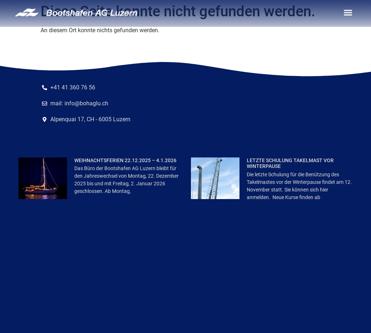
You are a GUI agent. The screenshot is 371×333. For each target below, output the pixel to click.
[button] (348, 13)
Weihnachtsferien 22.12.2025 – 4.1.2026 (125, 160)
